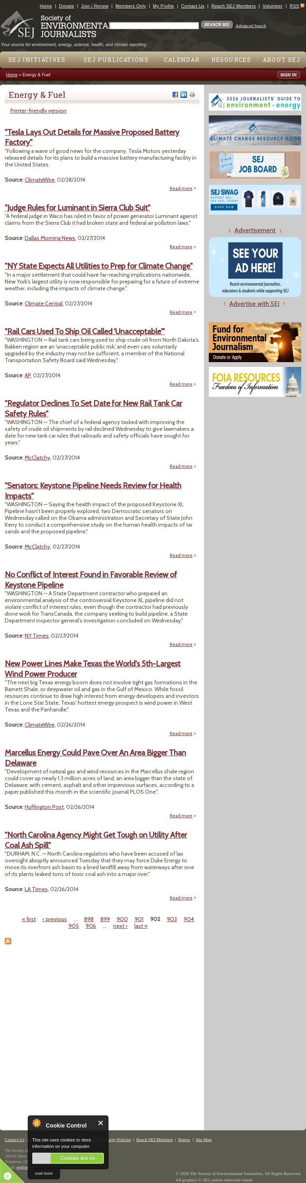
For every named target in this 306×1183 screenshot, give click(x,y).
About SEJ (282, 59)
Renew (184, 1139)
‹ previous (55, 919)
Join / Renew (95, 6)
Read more (183, 188)
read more (44, 1173)
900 (122, 919)
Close (101, 1123)
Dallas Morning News (50, 238)
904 (189, 919)
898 (89, 919)
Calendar (182, 59)
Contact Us (192, 6)
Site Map (204, 1139)
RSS (294, 6)
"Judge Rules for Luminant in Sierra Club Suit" (77, 207)
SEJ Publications (116, 59)
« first (29, 919)
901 (139, 919)
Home (46, 6)
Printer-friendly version (38, 110)
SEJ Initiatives (36, 59)
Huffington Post (44, 806)
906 (91, 925)
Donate (66, 6)
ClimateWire (40, 179)
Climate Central (44, 303)
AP (28, 375)
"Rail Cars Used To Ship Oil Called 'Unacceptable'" (85, 331)
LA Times (36, 889)
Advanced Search (250, 25)
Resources (231, 59)
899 (105, 919)
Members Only (131, 6)
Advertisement (255, 230)
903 (172, 919)
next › (120, 925)
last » (140, 925)
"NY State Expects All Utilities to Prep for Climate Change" (98, 266)
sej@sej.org (25, 1167)
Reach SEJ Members (234, 6)
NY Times (37, 635)
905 (74, 925)
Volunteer (272, 6)
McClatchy (37, 457)
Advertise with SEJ (254, 303)
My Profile (163, 6)
